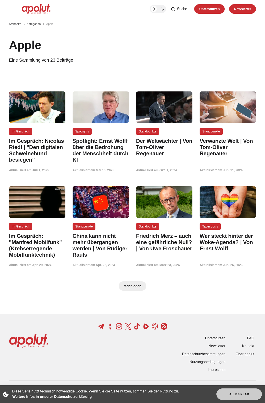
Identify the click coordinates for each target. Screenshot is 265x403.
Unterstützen (215, 338)
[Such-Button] (179, 9)
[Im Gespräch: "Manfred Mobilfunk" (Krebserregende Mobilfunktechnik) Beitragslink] (37, 245)
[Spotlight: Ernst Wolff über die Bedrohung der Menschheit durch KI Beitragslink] (101, 150)
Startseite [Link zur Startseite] (15, 24)
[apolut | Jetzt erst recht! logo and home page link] (36, 9)
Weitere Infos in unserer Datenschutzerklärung (52, 397)
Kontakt (248, 346)
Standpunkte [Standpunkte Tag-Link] (148, 131)
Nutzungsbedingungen (207, 362)
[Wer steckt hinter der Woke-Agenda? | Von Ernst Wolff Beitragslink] (228, 242)
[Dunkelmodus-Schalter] (158, 9)
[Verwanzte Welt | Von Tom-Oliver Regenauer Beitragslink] (228, 147)
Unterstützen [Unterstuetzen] (209, 9)
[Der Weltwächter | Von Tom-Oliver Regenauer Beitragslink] (164, 147)
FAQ (250, 338)
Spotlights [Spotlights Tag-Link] (82, 131)
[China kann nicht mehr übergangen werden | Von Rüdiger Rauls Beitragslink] (101, 245)
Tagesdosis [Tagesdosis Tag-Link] (210, 226)
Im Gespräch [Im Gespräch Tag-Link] (21, 131)
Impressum (216, 370)
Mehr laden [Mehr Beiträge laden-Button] (132, 286)
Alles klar (239, 394)
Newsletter (217, 346)
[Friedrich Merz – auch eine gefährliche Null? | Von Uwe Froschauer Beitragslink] (164, 242)
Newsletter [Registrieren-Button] (242, 9)
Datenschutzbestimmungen (203, 354)
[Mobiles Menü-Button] (13, 8)
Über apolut (245, 354)
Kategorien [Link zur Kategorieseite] (34, 24)
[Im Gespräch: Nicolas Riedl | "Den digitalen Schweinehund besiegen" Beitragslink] (37, 150)
